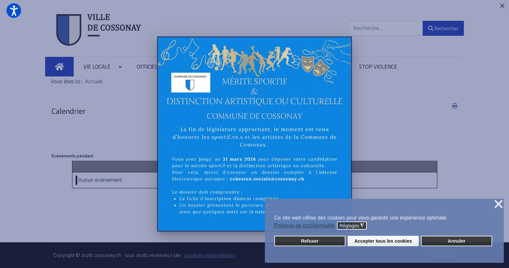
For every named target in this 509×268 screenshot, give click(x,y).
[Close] (502, 6)
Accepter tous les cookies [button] (383, 241)
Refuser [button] (309, 241)
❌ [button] (498, 204)
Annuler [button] (456, 241)
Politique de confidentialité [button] (304, 225)
